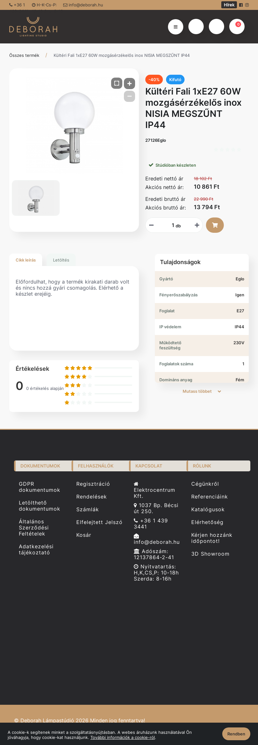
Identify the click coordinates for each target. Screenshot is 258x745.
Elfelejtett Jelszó (99, 522)
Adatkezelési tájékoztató (36, 550)
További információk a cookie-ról (122, 737)
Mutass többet (202, 391)
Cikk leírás (26, 259)
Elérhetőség (207, 522)
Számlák (87, 509)
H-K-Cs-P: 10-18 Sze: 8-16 (47, 6)
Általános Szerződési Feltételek (34, 528)
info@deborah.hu (83, 4)
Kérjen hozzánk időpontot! (211, 538)
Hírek (229, 4)
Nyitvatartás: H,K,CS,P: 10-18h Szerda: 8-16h (156, 573)
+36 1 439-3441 (18, 6)
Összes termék (24, 55)
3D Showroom (210, 554)
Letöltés (61, 259)
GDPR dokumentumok (39, 487)
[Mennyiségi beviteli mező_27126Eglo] (170, 225)
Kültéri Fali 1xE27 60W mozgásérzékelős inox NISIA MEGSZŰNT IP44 (122, 55)
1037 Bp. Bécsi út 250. (156, 508)
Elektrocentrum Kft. (154, 490)
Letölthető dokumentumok (39, 506)
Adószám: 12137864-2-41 (154, 554)
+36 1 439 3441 (151, 524)
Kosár (83, 535)
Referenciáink (209, 497)
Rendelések (91, 497)
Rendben (236, 733)
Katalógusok (208, 509)
